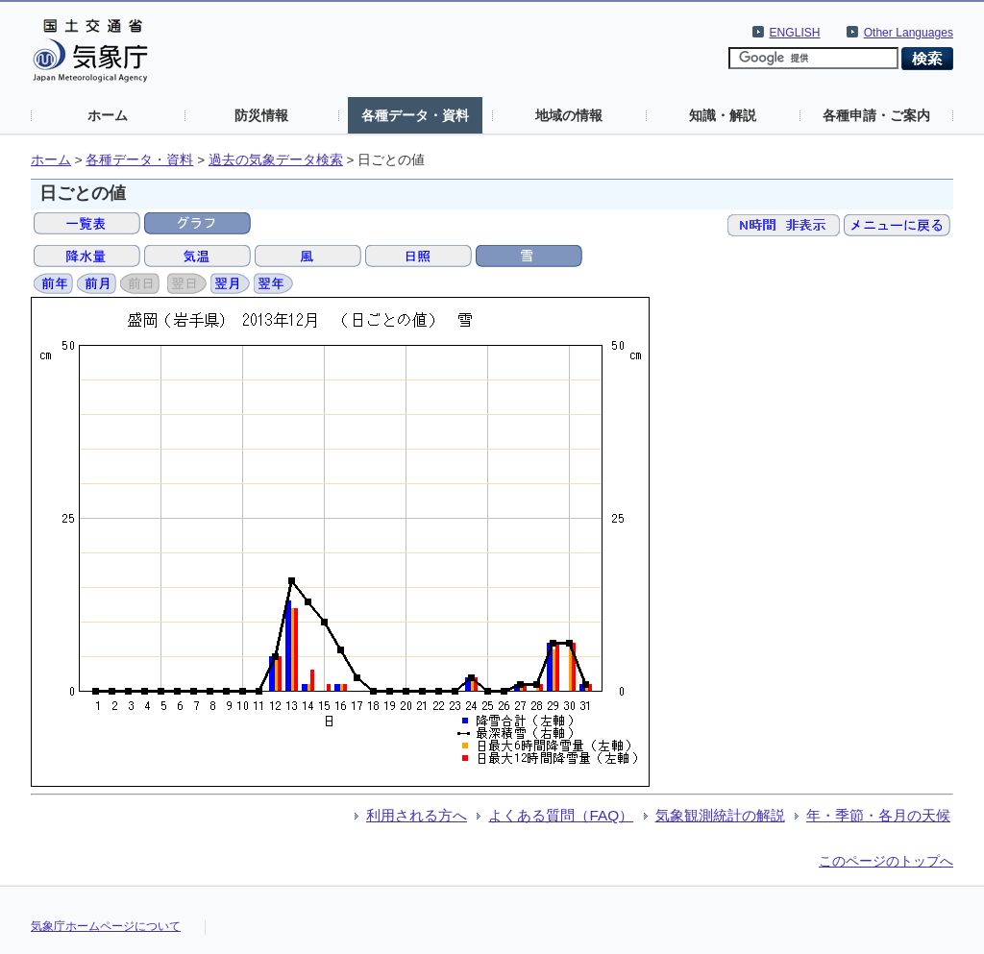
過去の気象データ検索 (276, 160)
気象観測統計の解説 (720, 815)
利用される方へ (416, 815)
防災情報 (261, 115)
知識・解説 (722, 115)
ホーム (107, 115)
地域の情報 (569, 115)
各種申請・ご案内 (876, 115)
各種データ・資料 (415, 115)
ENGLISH (795, 32)
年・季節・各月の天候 (878, 815)
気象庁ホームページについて (106, 926)
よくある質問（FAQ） (560, 815)
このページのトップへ (886, 860)
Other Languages (908, 32)
